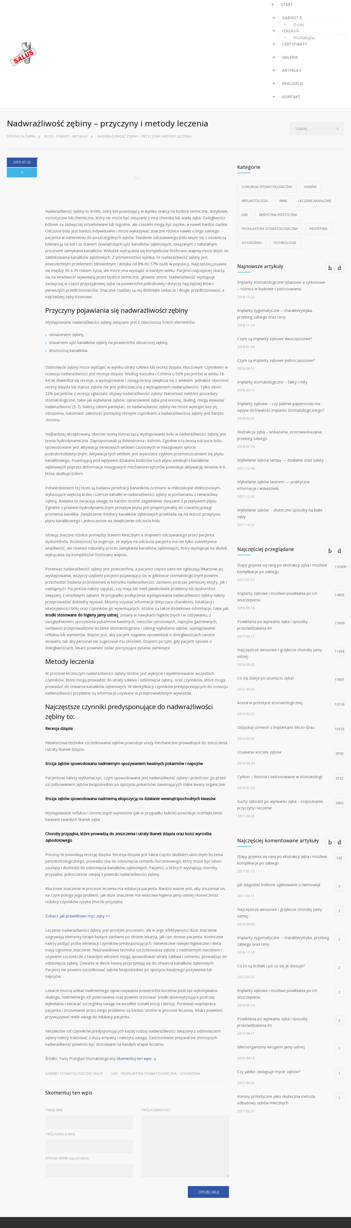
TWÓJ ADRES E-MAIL (60, 1134)
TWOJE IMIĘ (54, 1110)
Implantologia (255, 200)
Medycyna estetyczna (278, 214)
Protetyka (318, 228)
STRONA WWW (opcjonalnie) (67, 1158)
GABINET (290, 17)
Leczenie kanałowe (314, 200)
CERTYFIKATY (294, 44)
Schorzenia (190, 1073)
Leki (115, 1073)
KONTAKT (291, 96)
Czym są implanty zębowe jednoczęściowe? (276, 360)
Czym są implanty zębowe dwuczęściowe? (274, 338)
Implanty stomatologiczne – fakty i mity (272, 382)
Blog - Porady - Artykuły (66, 136)
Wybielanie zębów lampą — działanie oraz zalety (280, 460)
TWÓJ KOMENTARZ (155, 1110)
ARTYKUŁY (291, 70)
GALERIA (290, 57)
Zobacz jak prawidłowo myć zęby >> (77, 916)
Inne (283, 200)
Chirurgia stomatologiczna (267, 186)
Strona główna (21, 136)
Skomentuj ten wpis (134, 1058)
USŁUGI (289, 30)
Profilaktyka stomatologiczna (149, 1073)
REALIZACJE (292, 83)
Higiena (310, 186)
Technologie (284, 242)
